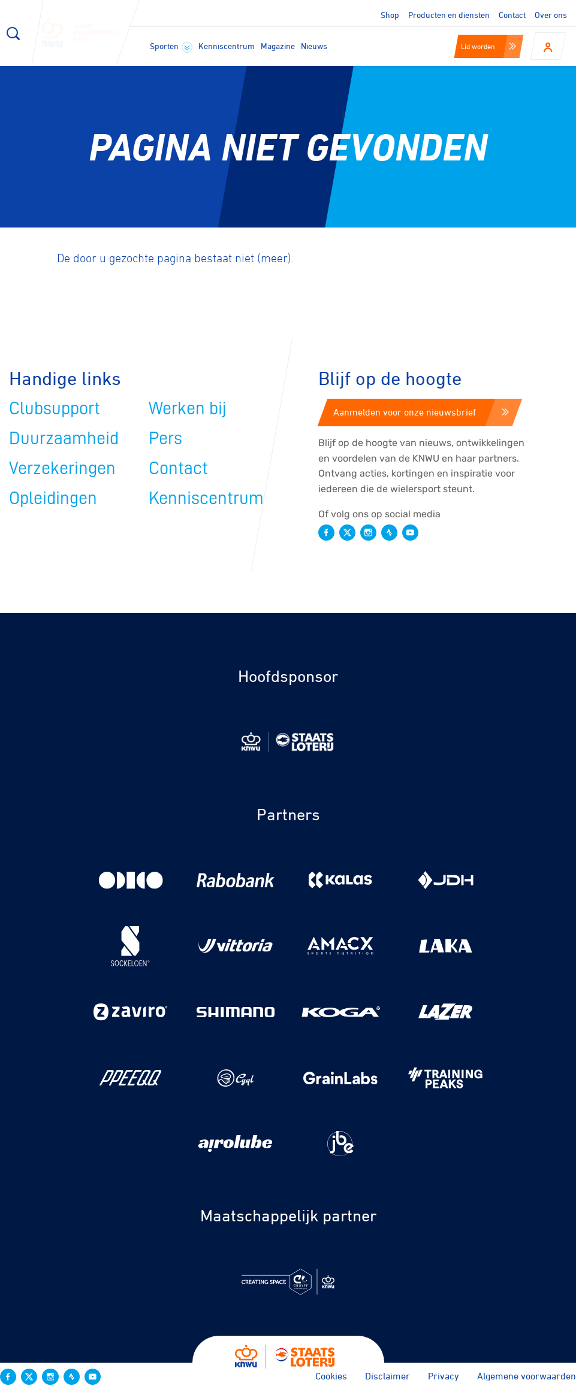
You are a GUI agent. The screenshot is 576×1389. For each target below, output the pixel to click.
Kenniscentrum (226, 46)
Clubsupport (54, 408)
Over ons (551, 15)
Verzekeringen (62, 468)
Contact (512, 15)
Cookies (331, 1375)
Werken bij (188, 408)
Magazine (278, 46)
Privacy (443, 1375)
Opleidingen (53, 498)
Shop (390, 15)
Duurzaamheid (64, 438)
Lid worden (488, 46)
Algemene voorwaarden (526, 1375)
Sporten (171, 47)
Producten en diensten (449, 15)
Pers (165, 438)
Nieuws (314, 46)
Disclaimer (387, 1375)
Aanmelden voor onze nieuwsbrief (421, 412)
